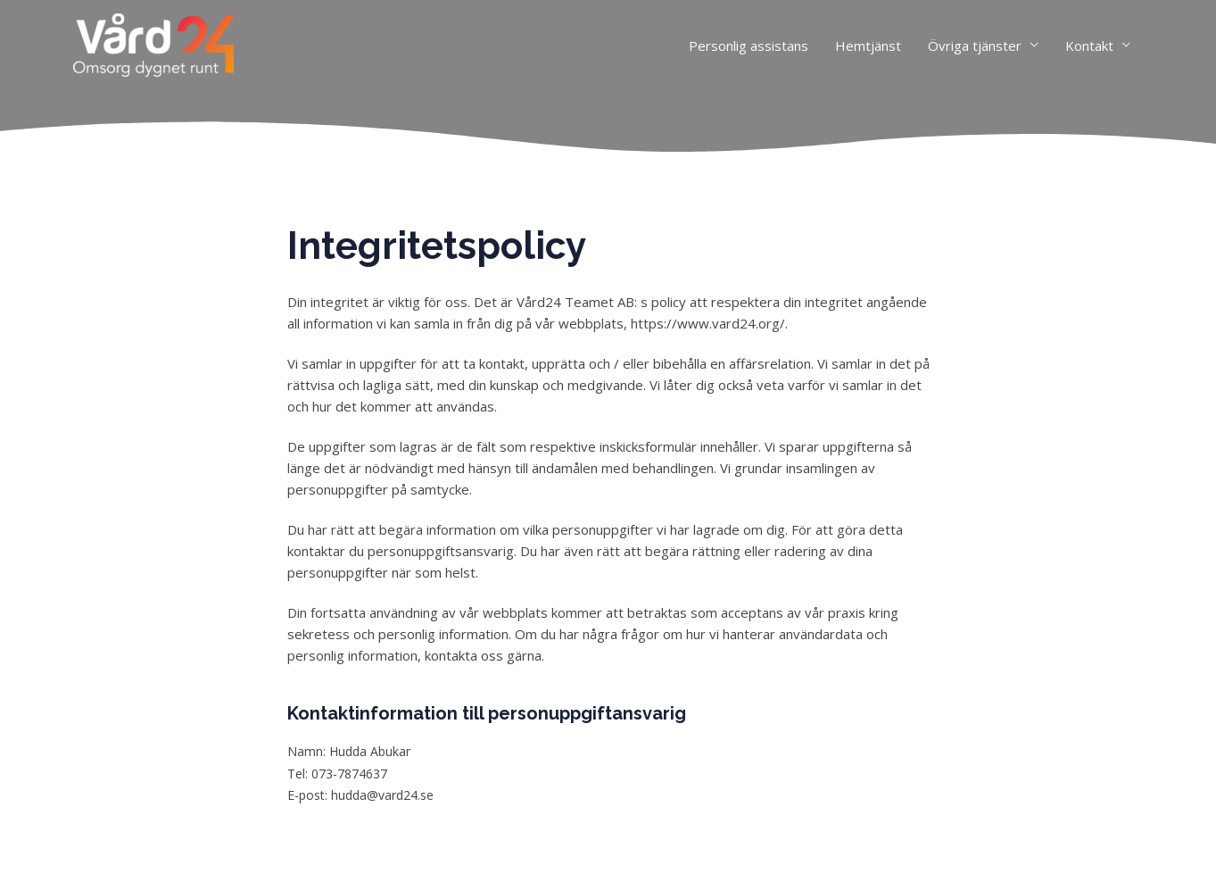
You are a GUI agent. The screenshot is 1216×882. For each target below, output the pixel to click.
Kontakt (1089, 45)
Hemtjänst (868, 45)
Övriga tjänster (975, 45)
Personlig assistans (748, 45)
